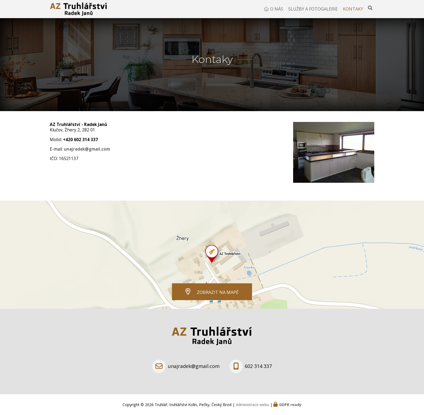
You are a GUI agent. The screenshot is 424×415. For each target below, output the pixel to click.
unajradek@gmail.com (87, 155)
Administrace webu (252, 404)
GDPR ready (290, 404)
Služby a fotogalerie (313, 12)
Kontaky (353, 12)
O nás (276, 12)
